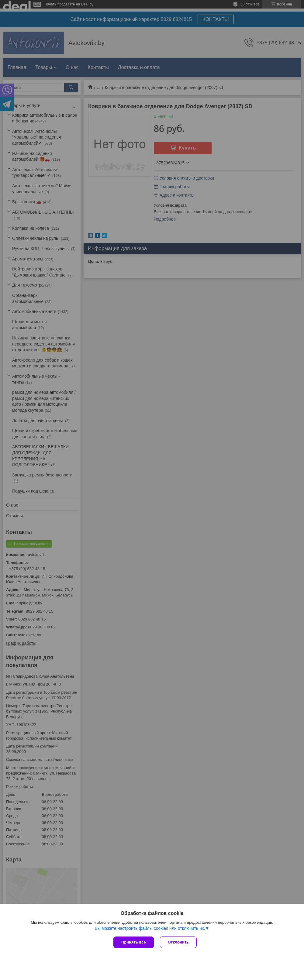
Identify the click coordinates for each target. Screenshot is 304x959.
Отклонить (178, 942)
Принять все (133, 942)
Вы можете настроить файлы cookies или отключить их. (150, 928)
